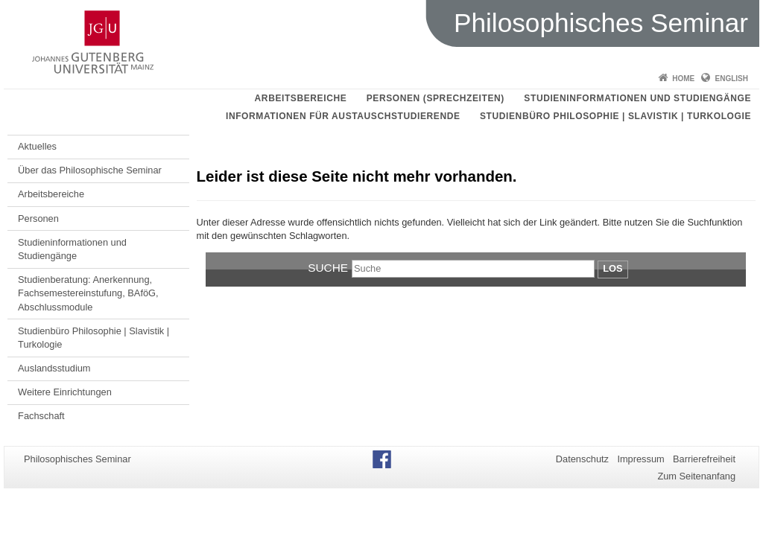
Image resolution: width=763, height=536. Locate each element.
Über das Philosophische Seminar (90, 170)
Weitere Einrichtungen (65, 392)
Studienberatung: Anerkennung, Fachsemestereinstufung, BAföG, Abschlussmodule (88, 293)
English (731, 78)
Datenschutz (582, 459)
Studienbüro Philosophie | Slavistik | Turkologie (615, 116)
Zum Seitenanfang (696, 476)
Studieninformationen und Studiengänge (637, 98)
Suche (328, 267)
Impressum (640, 459)
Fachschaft (41, 415)
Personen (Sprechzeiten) (435, 98)
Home (683, 78)
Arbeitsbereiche (301, 98)
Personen (38, 218)
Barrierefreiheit (704, 459)
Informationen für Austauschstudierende (343, 116)
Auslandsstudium (54, 368)
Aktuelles (37, 146)
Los (612, 268)
